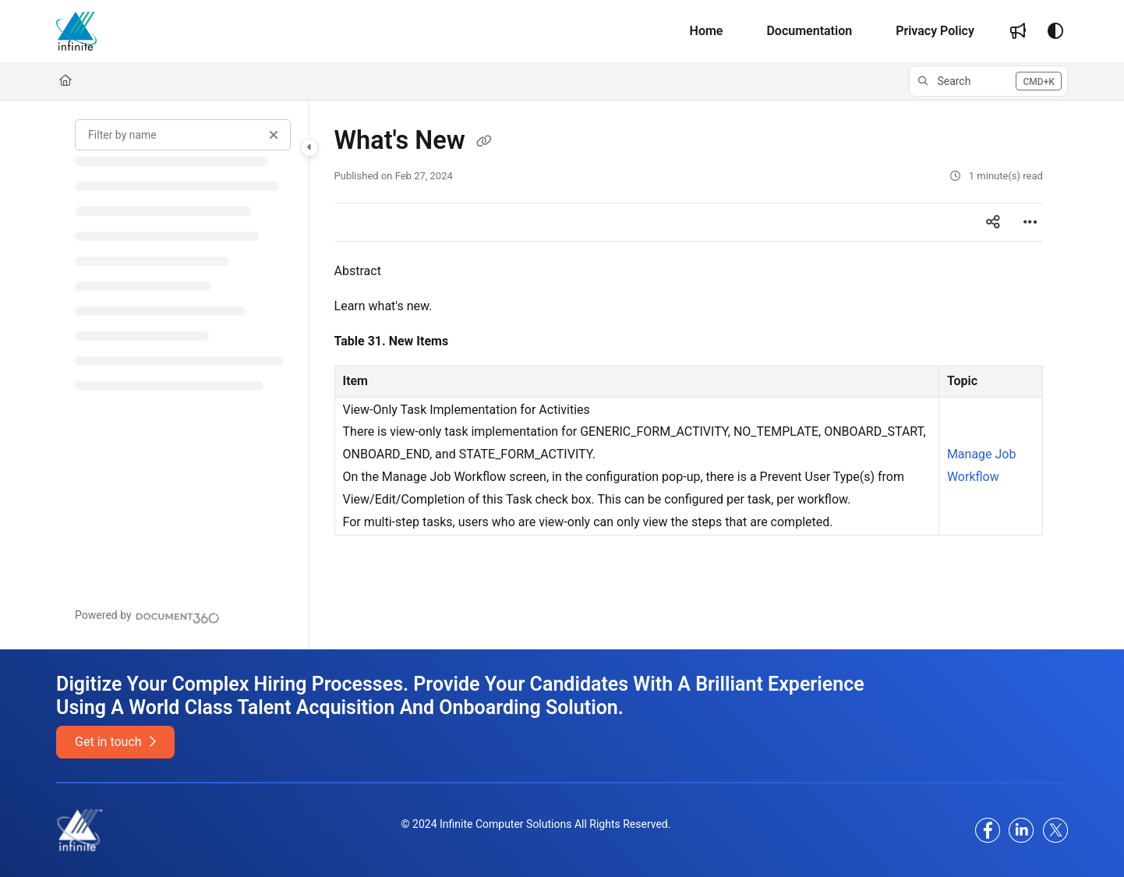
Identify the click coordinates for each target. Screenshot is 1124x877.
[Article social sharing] (993, 222)
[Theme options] (1055, 31)
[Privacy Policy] (935, 31)
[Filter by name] (183, 134)
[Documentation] (809, 31)
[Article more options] (1030, 222)
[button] (988, 81)
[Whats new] (1018, 31)
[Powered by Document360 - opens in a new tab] (147, 616)
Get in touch (115, 741)
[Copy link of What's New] (484, 141)
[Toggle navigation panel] (309, 147)
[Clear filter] (273, 135)
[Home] (76, 31)
